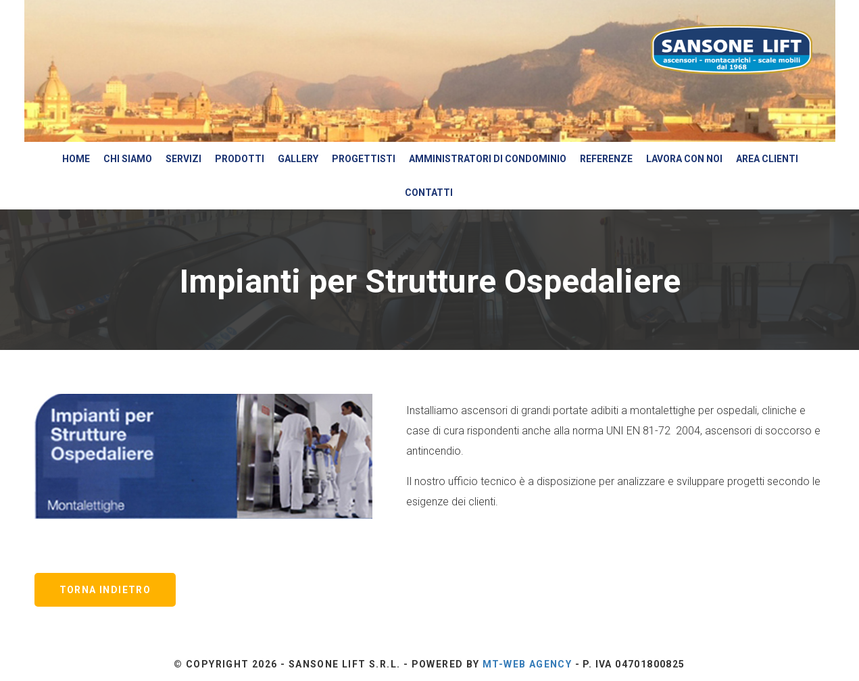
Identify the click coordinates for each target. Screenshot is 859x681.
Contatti (429, 192)
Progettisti (363, 158)
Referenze (606, 158)
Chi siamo (127, 158)
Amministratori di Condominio (487, 158)
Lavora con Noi (684, 158)
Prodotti (239, 158)
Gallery (298, 158)
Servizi (183, 158)
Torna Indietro (105, 589)
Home (76, 158)
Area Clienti (767, 158)
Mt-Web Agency (527, 664)
